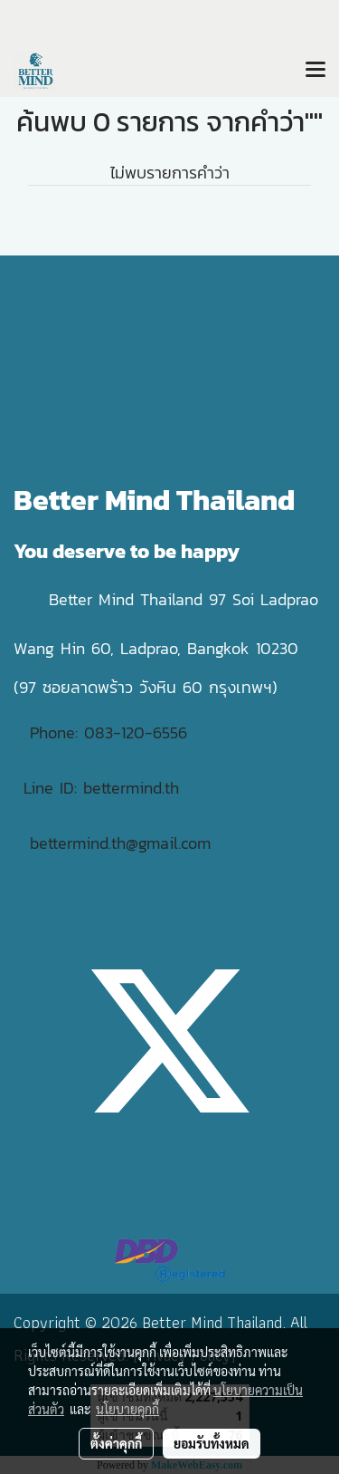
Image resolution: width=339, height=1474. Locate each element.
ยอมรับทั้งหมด (212, 1443)
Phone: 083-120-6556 (112, 732)
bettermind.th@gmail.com (120, 843)
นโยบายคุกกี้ (127, 1409)
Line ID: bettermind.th (101, 788)
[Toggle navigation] (315, 71)
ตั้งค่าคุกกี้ (116, 1443)
